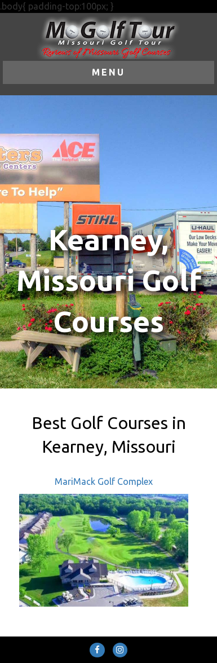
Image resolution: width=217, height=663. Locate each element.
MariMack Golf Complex (104, 481)
